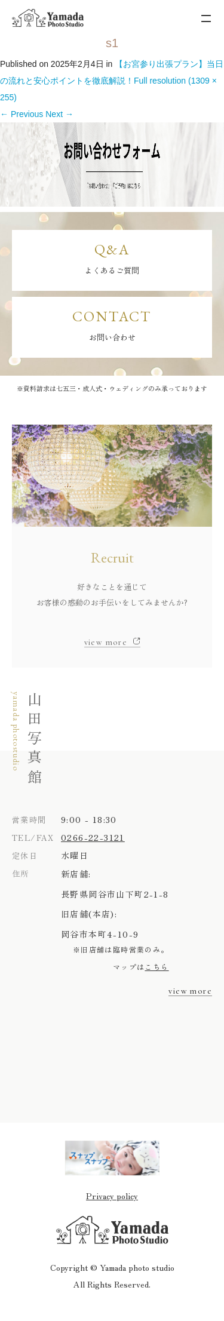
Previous (21, 114)
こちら (156, 966)
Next (59, 114)
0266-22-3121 (93, 837)
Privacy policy (112, 1196)
